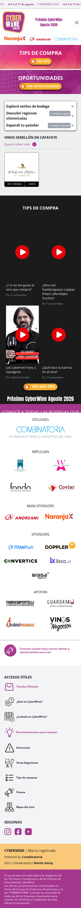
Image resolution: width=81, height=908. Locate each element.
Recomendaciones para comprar (30, 732)
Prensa (14, 792)
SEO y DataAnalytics (28, 863)
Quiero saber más (20, 144)
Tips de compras (20, 777)
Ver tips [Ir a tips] (39, 61)
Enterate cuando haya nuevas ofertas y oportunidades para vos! (36, 650)
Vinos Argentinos (21, 763)
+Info (31, 184)
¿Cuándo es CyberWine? (25, 717)
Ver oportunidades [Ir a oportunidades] (40, 86)
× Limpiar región (60, 113)
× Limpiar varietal (59, 125)
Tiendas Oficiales (21, 686)
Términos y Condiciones (23, 879)
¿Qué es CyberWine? (23, 701)
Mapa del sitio (19, 807)
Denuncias (17, 748)
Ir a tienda (15, 184)
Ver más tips (39, 387)
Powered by (23, 857)
